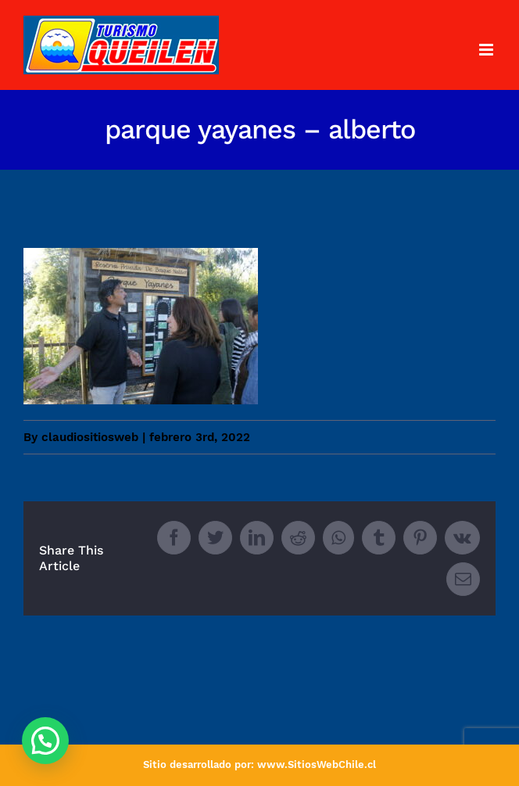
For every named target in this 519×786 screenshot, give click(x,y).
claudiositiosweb (89, 437)
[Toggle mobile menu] (487, 49)
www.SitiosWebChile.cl (316, 764)
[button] (45, 740)
